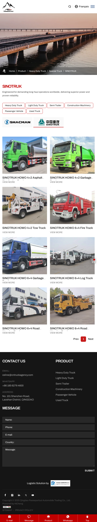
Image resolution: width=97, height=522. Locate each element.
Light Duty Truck (33, 105)
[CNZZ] (7, 507)
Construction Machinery (76, 105)
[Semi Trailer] (62, 384)
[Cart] (93, 261)
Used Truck (31, 111)
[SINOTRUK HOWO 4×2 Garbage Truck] (72, 192)
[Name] (48, 420)
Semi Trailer (53, 105)
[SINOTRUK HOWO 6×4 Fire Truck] (72, 243)
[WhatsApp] (18, 385)
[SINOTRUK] (70, 71)
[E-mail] (18, 375)
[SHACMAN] (17, 122)
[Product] (22, 71)
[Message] (48, 457)
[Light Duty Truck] (65, 378)
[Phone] (48, 427)
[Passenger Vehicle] (66, 395)
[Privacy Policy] (24, 510)
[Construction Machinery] (69, 389)
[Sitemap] (7, 510)
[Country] (48, 442)
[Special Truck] (55, 71)
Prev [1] (76, 343)
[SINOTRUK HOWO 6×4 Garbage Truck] (24, 293)
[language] (82, 7)
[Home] (12, 71)
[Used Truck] (62, 400)
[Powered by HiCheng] (12, 503)
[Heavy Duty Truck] (37, 71)
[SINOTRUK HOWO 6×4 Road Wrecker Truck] (24, 370)
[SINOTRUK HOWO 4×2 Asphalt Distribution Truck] (24, 192)
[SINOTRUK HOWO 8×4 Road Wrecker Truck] (72, 370)
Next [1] (90, 343)
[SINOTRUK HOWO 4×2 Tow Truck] (24, 243)
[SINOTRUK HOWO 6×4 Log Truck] (72, 293)
